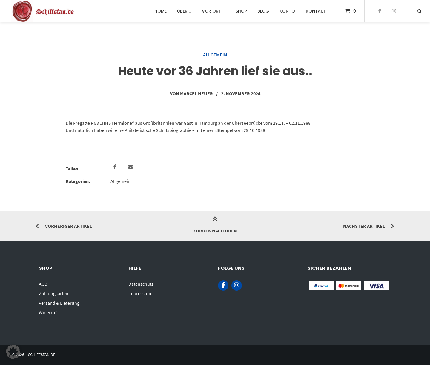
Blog (263, 11)
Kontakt (316, 11)
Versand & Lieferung (59, 303)
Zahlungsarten (53, 293)
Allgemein (215, 55)
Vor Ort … (213, 11)
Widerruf (48, 312)
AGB (43, 284)
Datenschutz (140, 284)
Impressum (139, 293)
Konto (287, 11)
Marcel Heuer (196, 93)
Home (160, 11)
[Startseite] (44, 11)
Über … (184, 11)
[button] (115, 167)
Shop (241, 11)
